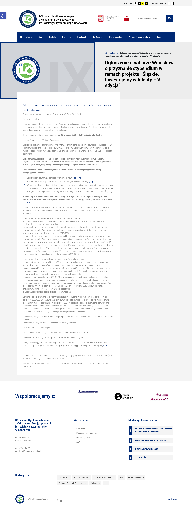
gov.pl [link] (91, 181)
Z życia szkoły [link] (64, 477)
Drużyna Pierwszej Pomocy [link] (104, 477)
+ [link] (169, 3)
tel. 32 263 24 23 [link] (22, 448)
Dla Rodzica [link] (97, 37)
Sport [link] (121, 477)
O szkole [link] (52, 37)
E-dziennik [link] (81, 37)
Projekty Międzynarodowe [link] (139, 37)
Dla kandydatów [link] (115, 37)
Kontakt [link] (160, 37)
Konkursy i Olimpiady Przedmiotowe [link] (72, 483)
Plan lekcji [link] (80, 428)
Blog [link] (40, 37)
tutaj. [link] (29, 202)
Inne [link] (106, 483)
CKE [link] (78, 442)
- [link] (172, 3)
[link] (3, 15)
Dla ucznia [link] (66, 37)
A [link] (135, 3)
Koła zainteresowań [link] (81, 477)
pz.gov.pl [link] (78, 178)
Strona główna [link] (26, 37)
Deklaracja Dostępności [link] (86, 433)
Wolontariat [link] (95, 483)
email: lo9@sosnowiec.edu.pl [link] (28, 451)
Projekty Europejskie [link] (136, 477)
